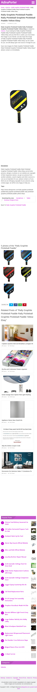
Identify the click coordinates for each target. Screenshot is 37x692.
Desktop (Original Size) (11, 200)
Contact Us (9, 678)
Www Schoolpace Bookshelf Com (15, 626)
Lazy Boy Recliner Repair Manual (15, 557)
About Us (29, 678)
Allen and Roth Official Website (15, 550)
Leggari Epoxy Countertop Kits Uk (15, 585)
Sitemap (3, 678)
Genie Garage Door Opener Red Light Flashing (16, 394)
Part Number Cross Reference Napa (16, 640)
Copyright (15, 678)
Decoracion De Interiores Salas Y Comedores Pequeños (19, 471)
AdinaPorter (9, 2)
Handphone (19, 198)
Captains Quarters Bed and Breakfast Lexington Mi (17, 343)
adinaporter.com (25, 687)
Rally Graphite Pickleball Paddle (16, 205)
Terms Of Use (22, 678)
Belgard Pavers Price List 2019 (14, 647)
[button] (33, 2)
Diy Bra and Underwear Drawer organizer (14, 369)
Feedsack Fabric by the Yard (14, 536)
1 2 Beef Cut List (10, 654)
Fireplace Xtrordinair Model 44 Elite (16, 605)
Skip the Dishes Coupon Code (11, 446)
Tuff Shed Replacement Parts (14, 592)
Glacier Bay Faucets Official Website (16, 543)
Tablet (28, 198)
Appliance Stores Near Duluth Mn (12, 420)
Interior (3, 23)
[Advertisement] (18, 70)
